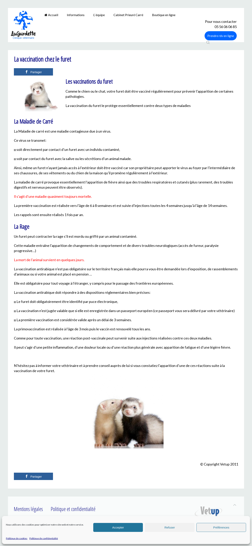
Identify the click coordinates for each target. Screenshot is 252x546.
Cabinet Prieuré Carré (128, 15)
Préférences (221, 527)
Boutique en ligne (163, 15)
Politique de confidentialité (43, 538)
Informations (76, 15)
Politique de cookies (16, 538)
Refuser (169, 527)
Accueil (51, 15)
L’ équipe (99, 15)
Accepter (118, 527)
